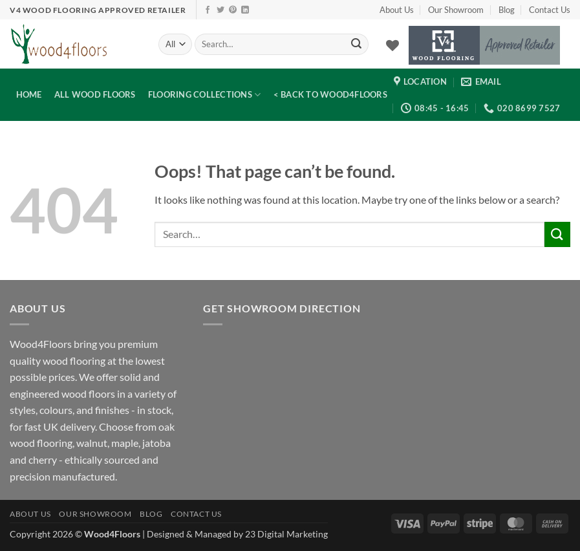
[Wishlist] (392, 45)
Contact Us (549, 10)
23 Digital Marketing (286, 533)
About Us (397, 10)
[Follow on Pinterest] (233, 10)
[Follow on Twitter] (220, 10)
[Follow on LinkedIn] (245, 10)
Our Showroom (456, 10)
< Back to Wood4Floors (330, 94)
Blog (507, 10)
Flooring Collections (204, 95)
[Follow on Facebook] (207, 10)
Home (29, 94)
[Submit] (357, 45)
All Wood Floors (95, 94)
